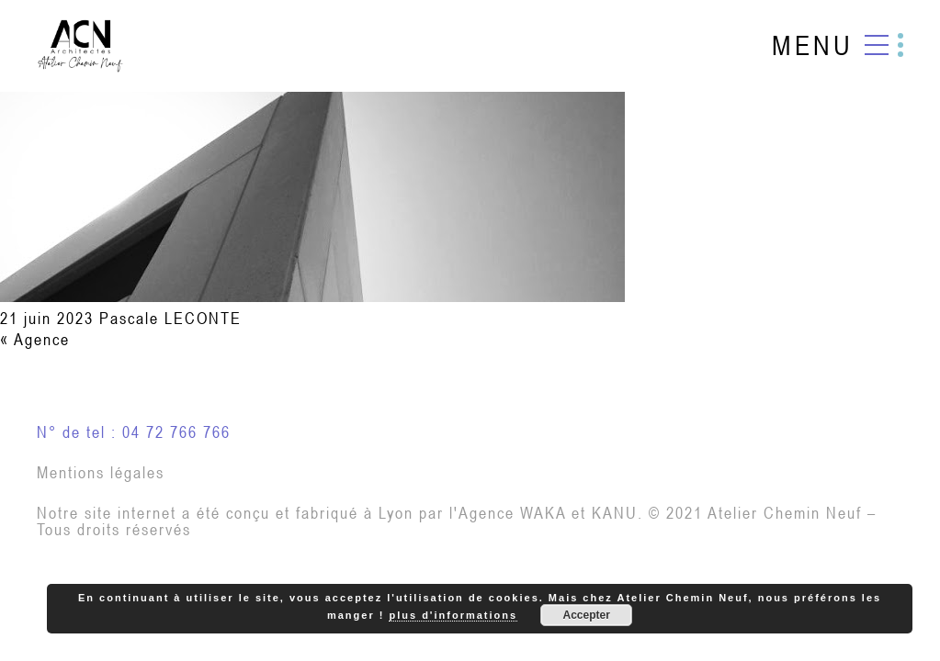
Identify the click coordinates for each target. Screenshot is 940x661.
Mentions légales (100, 472)
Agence (42, 339)
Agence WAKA (512, 512)
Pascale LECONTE (170, 318)
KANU (615, 512)
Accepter (585, 615)
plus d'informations (453, 615)
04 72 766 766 (176, 432)
